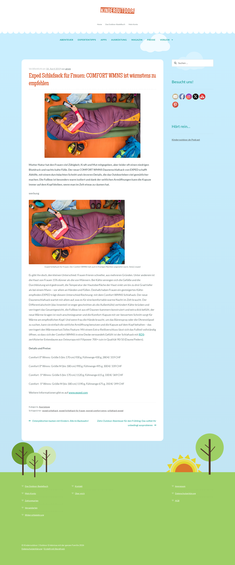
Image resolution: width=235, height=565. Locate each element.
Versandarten (31, 507)
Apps (104, 39)
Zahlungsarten (31, 500)
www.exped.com (78, 392)
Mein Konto (133, 24)
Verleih (165, 39)
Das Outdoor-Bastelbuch (115, 24)
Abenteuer (66, 39)
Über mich (80, 493)
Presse (151, 39)
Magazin (137, 39)
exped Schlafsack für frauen (72, 410)
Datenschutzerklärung (185, 493)
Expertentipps (87, 39)
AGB (177, 500)
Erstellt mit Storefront (54, 548)
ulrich (68, 69)
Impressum (180, 486)
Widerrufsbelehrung (34, 515)
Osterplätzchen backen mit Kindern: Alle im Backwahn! (60, 421)
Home (99, 24)
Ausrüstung (119, 39)
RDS (141, 334)
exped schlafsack (50, 410)
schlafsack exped (115, 410)
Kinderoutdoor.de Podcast (186, 139)
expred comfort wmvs (96, 410)
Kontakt (78, 486)
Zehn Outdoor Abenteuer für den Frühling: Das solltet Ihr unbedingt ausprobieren (126, 423)
